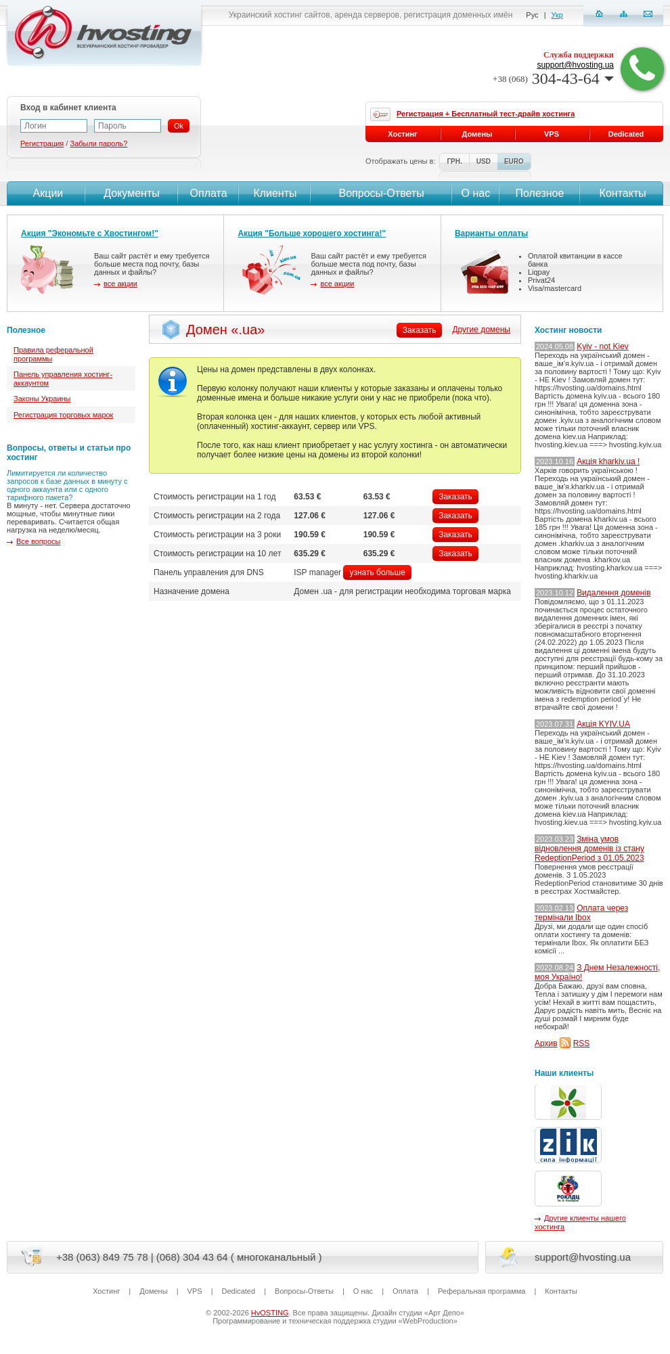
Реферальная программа (481, 1291)
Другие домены (481, 329)
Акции (46, 193)
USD (483, 161)
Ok (178, 126)
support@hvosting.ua (575, 65)
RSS (581, 1043)
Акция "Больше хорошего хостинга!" (312, 233)
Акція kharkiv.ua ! (608, 461)
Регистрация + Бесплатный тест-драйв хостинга (486, 114)
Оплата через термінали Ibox (581, 912)
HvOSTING (270, 1313)
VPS (551, 134)
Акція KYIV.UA (603, 724)
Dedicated (626, 134)
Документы (131, 193)
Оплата (208, 193)
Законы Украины (42, 398)
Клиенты (274, 193)
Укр (557, 15)
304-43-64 (553, 78)
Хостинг (402, 134)
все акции (120, 283)
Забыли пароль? (98, 143)
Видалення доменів (613, 592)
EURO (514, 161)
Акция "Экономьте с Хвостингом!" (89, 233)
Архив (546, 1043)
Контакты (621, 193)
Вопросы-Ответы (381, 193)
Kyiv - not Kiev (603, 346)
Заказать (455, 496)
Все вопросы (38, 541)
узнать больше (377, 572)
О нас (476, 193)
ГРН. (454, 161)
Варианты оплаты (491, 233)
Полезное (540, 193)
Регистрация (42, 143)
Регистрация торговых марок (63, 415)
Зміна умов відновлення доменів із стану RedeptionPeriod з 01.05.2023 (589, 848)
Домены (477, 134)
